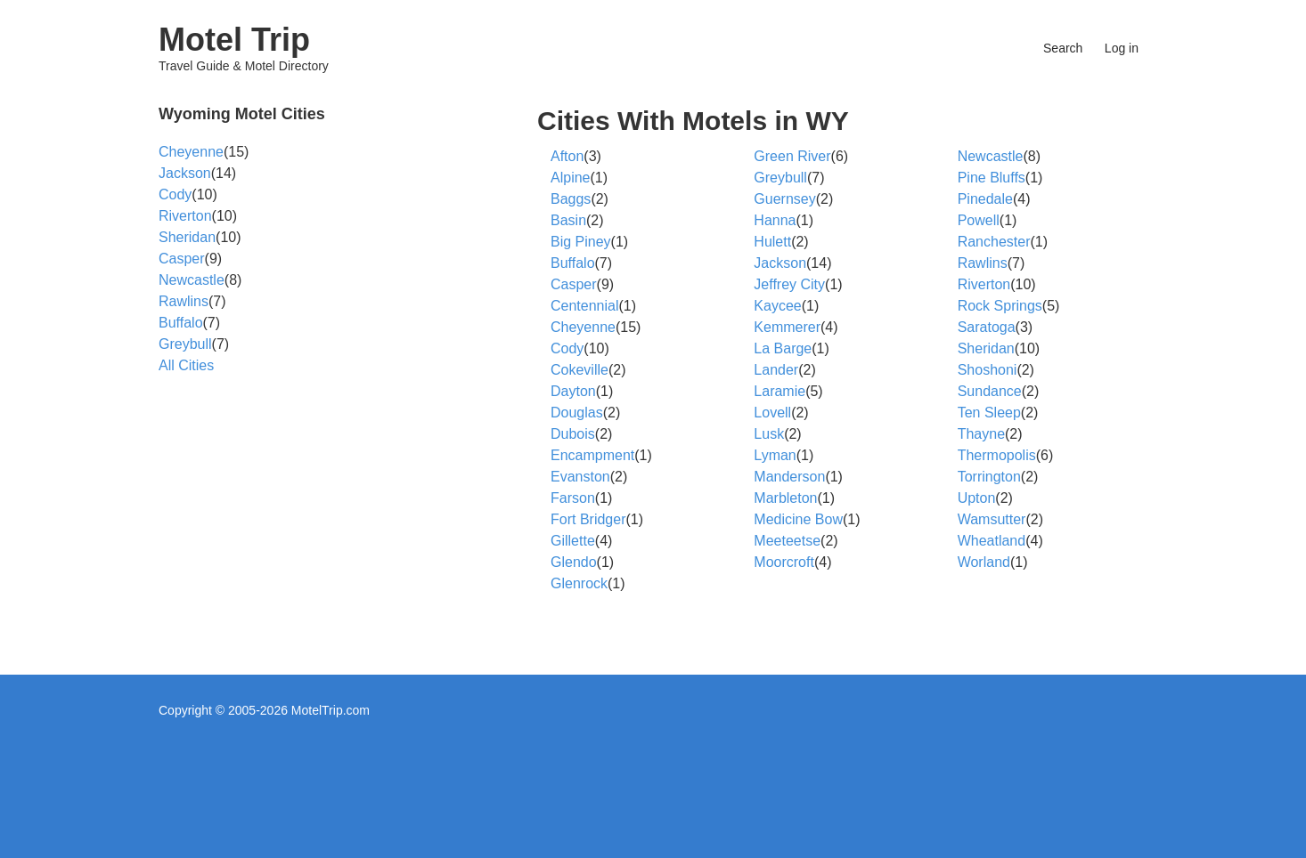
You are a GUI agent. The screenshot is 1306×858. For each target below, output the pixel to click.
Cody (567, 348)
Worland (984, 562)
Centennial (585, 305)
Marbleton (785, 498)
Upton (977, 498)
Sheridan (986, 348)
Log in (1122, 48)
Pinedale (985, 198)
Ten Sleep (989, 412)
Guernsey (784, 198)
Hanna (775, 220)
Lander (776, 369)
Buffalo (573, 263)
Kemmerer (787, 327)
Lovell (772, 412)
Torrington (989, 476)
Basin (568, 220)
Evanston (580, 476)
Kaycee (777, 305)
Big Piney (581, 241)
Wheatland (992, 540)
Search (1062, 48)
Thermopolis (997, 455)
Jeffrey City (789, 284)
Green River (792, 156)
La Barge (783, 348)
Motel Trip (234, 39)
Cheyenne (583, 327)
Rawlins (983, 263)
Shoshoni (987, 369)
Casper (574, 284)
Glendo (574, 562)
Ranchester (994, 241)
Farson (573, 498)
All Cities (186, 365)
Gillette (573, 540)
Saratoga (987, 327)
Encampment (592, 455)
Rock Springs (1000, 305)
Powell (979, 220)
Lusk (769, 433)
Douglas (577, 412)
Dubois (573, 433)
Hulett (772, 241)
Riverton (984, 284)
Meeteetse (787, 540)
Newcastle (991, 156)
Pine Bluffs (991, 177)
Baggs (571, 198)
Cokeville (579, 369)
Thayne (981, 433)
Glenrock (579, 583)
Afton (567, 156)
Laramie (779, 391)
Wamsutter (992, 519)
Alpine (570, 177)
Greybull (780, 177)
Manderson (789, 476)
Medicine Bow (798, 519)
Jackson (780, 263)
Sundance (990, 391)
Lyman (775, 455)
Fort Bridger (588, 519)
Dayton (573, 391)
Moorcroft (784, 562)
